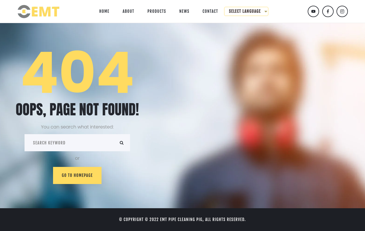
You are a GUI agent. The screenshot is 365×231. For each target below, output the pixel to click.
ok (121, 142)
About (128, 11)
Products (156, 11)
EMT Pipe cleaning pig (181, 219)
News (184, 11)
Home (104, 11)
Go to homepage (77, 175)
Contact (210, 11)
